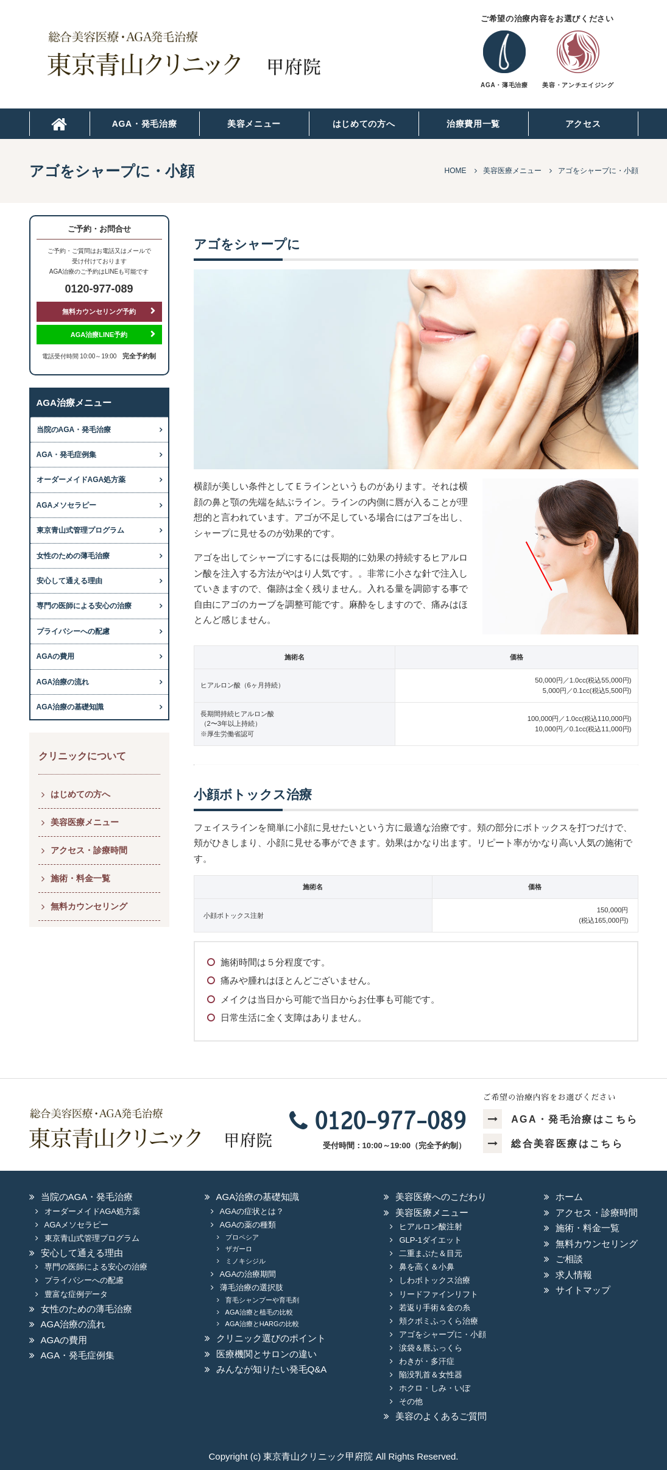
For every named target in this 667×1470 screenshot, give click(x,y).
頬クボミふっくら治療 (438, 1321)
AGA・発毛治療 (144, 124)
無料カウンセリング (89, 906)
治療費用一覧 (473, 124)
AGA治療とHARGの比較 (262, 1323)
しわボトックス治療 (434, 1280)
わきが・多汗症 (426, 1361)
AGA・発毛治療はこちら (560, 1119)
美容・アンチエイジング (577, 85)
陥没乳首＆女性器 (430, 1374)
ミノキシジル (245, 1261)
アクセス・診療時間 (89, 850)
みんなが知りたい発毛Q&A (271, 1369)
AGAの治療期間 (248, 1274)
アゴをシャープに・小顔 (442, 1334)
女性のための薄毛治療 (73, 556)
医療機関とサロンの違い (266, 1354)
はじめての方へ (364, 124)
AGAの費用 (56, 656)
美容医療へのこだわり (441, 1196)
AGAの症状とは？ (252, 1211)
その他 (411, 1401)
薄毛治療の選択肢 (251, 1287)
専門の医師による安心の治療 (84, 606)
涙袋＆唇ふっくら (430, 1347)
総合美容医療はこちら (553, 1143)
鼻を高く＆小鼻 (426, 1266)
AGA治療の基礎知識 (70, 707)
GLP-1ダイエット (430, 1240)
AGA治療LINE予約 (99, 334)
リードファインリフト (438, 1294)
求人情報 (574, 1274)
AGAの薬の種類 (248, 1224)
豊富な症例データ (76, 1294)
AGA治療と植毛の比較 (259, 1312)
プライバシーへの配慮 (73, 631)
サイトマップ (583, 1290)
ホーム (569, 1196)
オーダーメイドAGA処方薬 (81, 479)
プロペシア (242, 1237)
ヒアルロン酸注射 (430, 1226)
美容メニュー (254, 124)
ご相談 (569, 1259)
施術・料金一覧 (80, 878)
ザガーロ (238, 1248)
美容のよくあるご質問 (441, 1416)
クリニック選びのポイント (271, 1338)
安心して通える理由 (69, 581)
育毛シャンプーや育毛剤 (262, 1300)
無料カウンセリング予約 (99, 311)
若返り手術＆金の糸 (434, 1307)
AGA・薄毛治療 (504, 85)
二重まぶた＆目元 (430, 1253)
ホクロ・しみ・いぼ (434, 1388)
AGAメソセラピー (67, 505)
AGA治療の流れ (63, 682)
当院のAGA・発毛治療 (74, 429)
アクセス (583, 124)
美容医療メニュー (85, 822)
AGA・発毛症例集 (67, 454)
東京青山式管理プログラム (80, 530)
